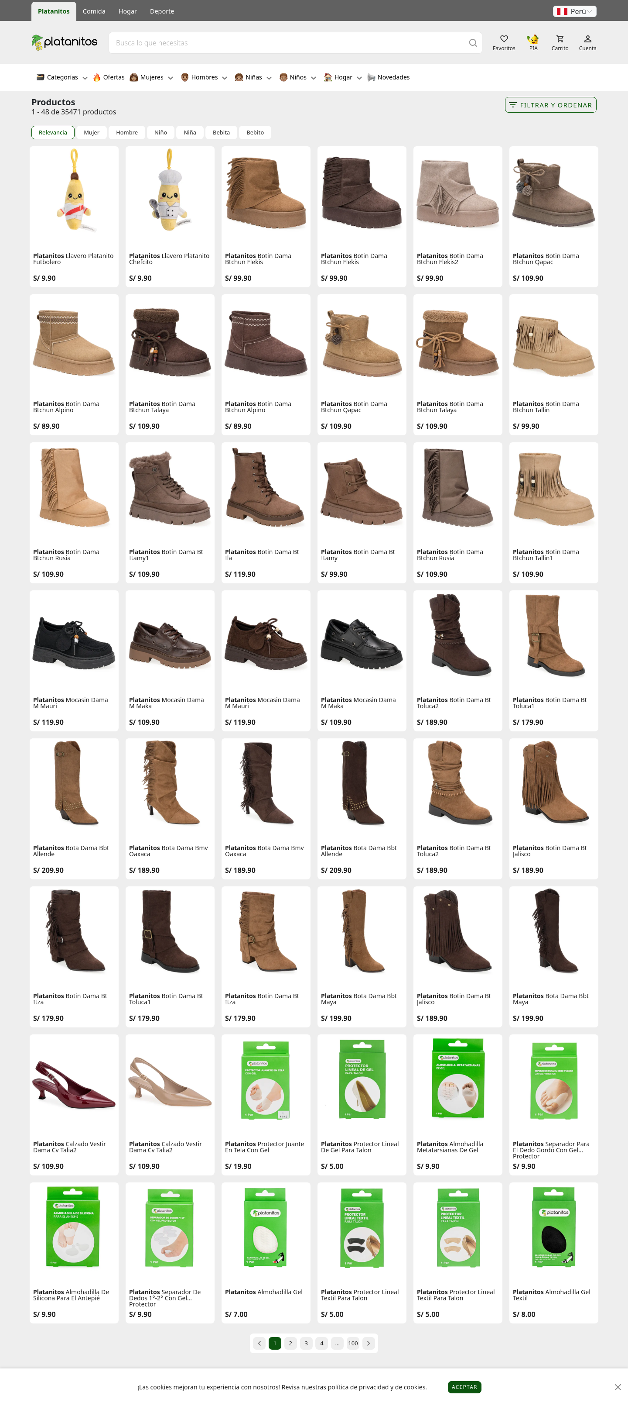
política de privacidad (358, 1387)
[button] (575, 11)
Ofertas (108, 78)
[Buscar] (473, 42)
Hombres (204, 78)
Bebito (255, 132)
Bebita (221, 132)
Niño (160, 132)
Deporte (162, 11)
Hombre (127, 132)
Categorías (62, 78)
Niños (297, 78)
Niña (190, 132)
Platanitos (54, 11)
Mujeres (151, 78)
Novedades (388, 78)
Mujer (91, 132)
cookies (414, 1387)
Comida (94, 11)
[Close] (618, 1387)
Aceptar (465, 1387)
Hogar (128, 11)
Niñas (253, 78)
